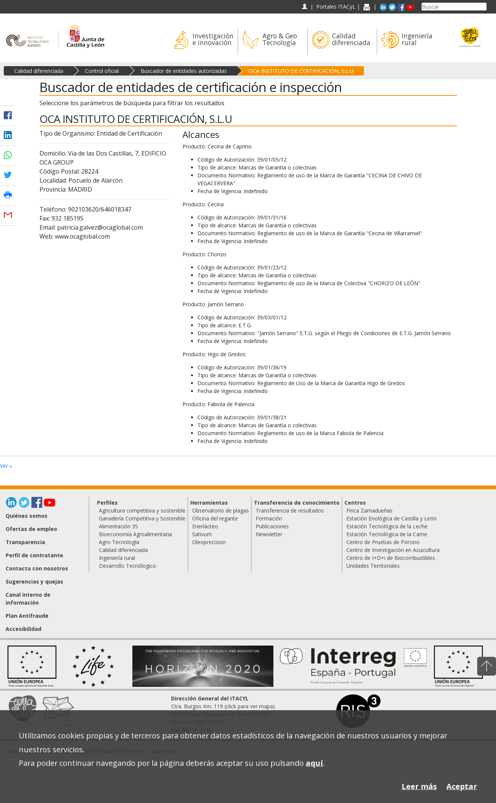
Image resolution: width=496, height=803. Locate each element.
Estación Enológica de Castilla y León (391, 518)
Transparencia (25, 542)
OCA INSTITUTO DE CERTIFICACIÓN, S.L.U (301, 70)
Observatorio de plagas (220, 510)
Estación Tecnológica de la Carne (386, 534)
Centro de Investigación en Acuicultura (393, 549)
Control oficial (102, 70)
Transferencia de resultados (290, 510)
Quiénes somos (26, 515)
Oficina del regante (215, 518)
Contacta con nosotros (37, 568)
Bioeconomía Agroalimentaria (135, 534)
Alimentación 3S (118, 526)
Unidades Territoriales (373, 565)
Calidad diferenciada (38, 70)
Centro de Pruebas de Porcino (383, 542)
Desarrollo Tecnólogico (127, 565)
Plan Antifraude (27, 615)
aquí (314, 763)
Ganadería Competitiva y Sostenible (142, 518)
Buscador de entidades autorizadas (184, 70)
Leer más (419, 786)
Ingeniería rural (117, 557)
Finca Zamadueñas (369, 510)
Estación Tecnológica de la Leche (387, 526)
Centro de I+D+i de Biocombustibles (390, 557)
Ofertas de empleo (31, 528)
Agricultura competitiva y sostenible (142, 510)
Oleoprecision (209, 542)
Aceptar (461, 786)
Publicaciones (272, 526)
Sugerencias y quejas (34, 581)
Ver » (6, 465)
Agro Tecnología (119, 542)
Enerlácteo (205, 526)
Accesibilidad (23, 628)
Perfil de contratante (34, 555)
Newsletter (269, 534)
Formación (269, 518)
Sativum (202, 534)
